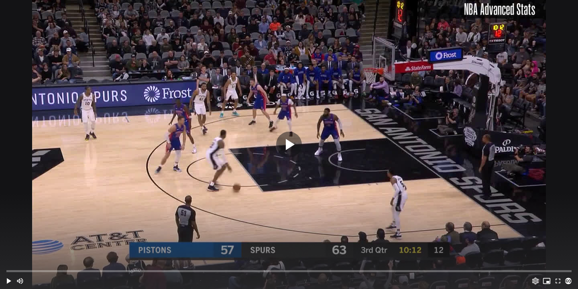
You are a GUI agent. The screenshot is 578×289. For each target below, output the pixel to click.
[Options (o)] (535, 281)
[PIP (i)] (547, 281)
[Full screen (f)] (558, 281)
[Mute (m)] (20, 281)
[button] (9, 281)
